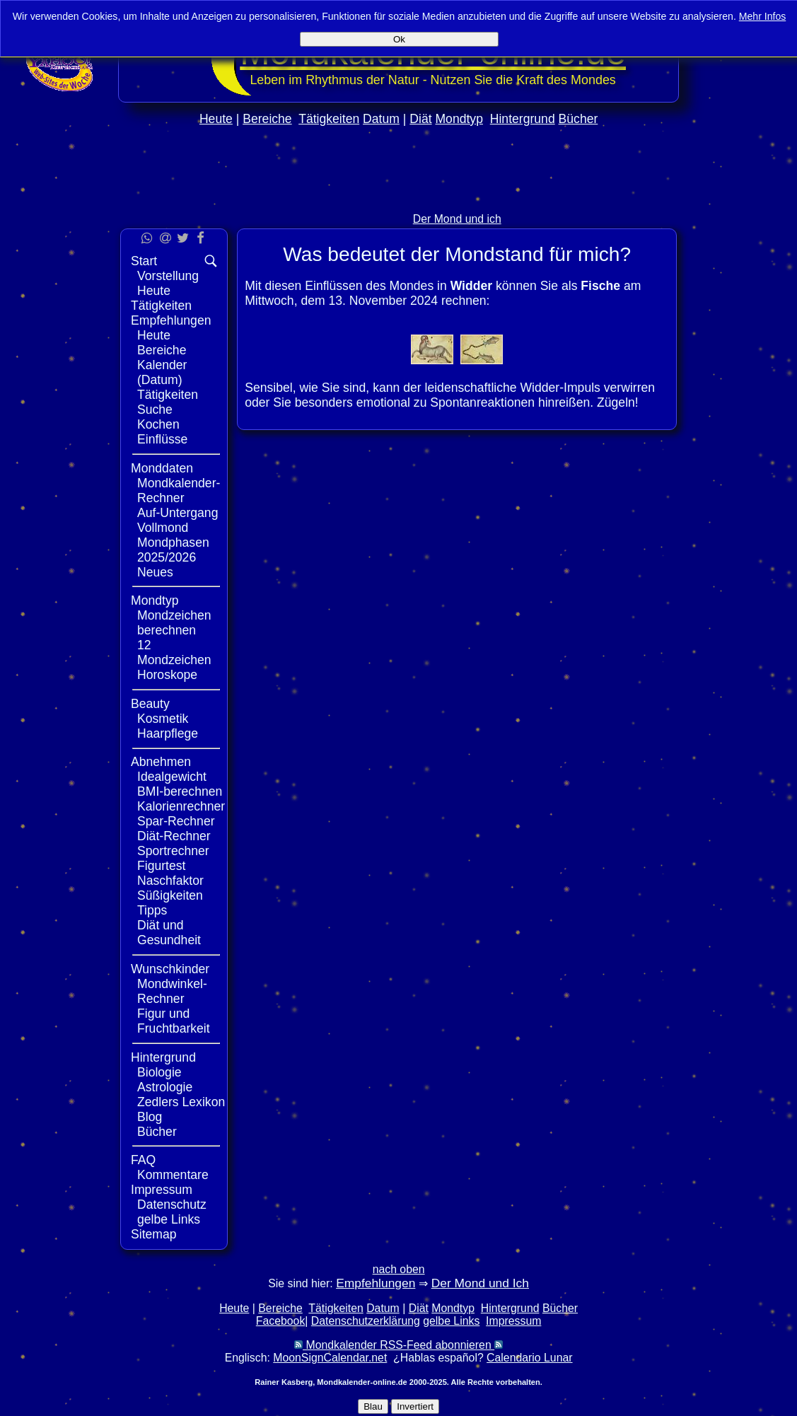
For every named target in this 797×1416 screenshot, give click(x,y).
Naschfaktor (170, 881)
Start (144, 261)
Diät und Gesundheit (169, 932)
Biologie (159, 1072)
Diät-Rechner (174, 836)
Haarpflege (167, 733)
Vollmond (162, 528)
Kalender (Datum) (162, 372)
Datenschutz (171, 1204)
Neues (155, 572)
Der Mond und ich (457, 219)
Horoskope (167, 675)
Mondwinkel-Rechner (172, 991)
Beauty (150, 704)
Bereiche (267, 119)
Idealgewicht (171, 777)
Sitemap (154, 1234)
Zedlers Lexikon (181, 1102)
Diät (420, 119)
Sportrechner (173, 851)
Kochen (158, 424)
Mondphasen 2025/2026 (173, 549)
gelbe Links (168, 1219)
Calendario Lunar (529, 1358)
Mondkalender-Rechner (178, 490)
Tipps (152, 910)
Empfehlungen (171, 320)
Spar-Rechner (176, 821)
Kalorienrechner (181, 806)
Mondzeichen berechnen (174, 622)
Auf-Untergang (177, 513)
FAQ (143, 1160)
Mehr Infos (762, 16)
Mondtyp (458, 119)
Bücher (578, 119)
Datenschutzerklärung (365, 1321)
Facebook (281, 1321)
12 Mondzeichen (174, 652)
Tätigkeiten (328, 119)
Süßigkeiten (170, 895)
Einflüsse (162, 439)
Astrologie (164, 1087)
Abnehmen (161, 762)
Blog (149, 1117)
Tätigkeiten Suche (167, 402)
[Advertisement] (398, 199)
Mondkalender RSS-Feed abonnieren (398, 1345)
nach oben (399, 1269)
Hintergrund (522, 119)
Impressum (161, 1190)
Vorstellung (168, 276)
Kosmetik (162, 719)
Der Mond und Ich (480, 1283)
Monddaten (162, 468)
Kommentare (173, 1175)
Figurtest (161, 866)
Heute (216, 119)
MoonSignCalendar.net (330, 1358)
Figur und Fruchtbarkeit (173, 1020)
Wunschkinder (170, 969)
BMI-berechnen (179, 791)
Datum (381, 119)
